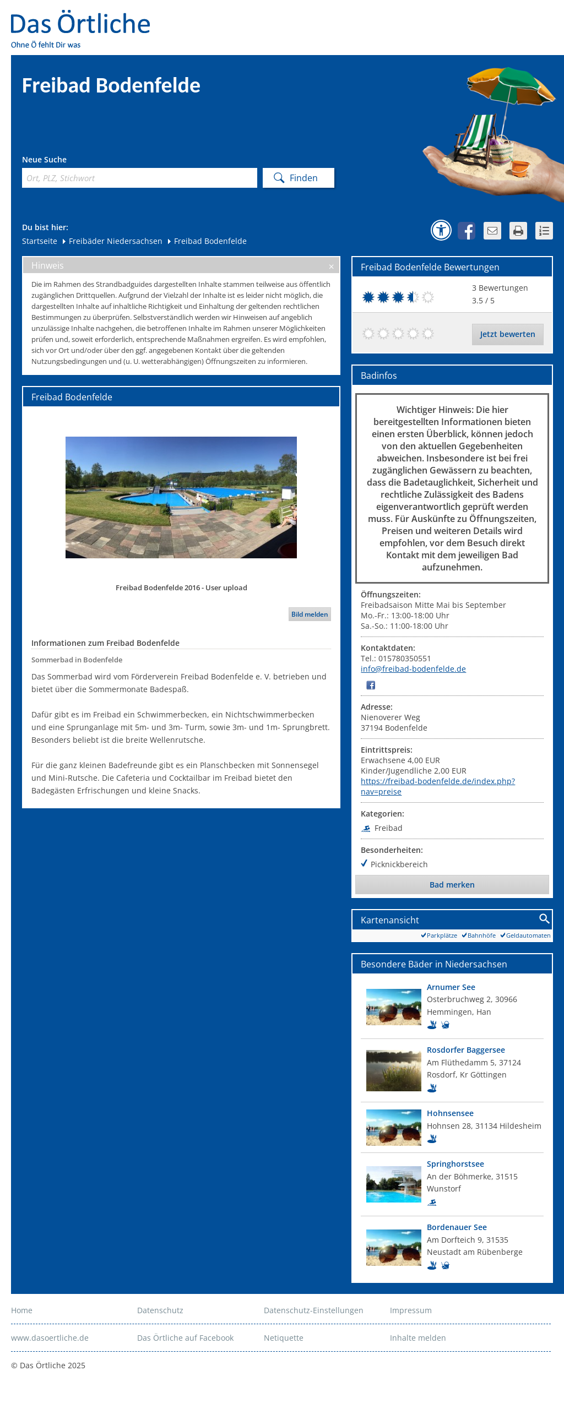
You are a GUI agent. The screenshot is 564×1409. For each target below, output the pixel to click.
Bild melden (309, 614)
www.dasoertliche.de (50, 1337)
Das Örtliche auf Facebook (185, 1337)
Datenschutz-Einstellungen (314, 1310)
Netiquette (283, 1337)
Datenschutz (160, 1310)
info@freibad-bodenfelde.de (413, 668)
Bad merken (452, 884)
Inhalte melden (418, 1337)
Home (21, 1310)
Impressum (411, 1310)
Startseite (39, 241)
